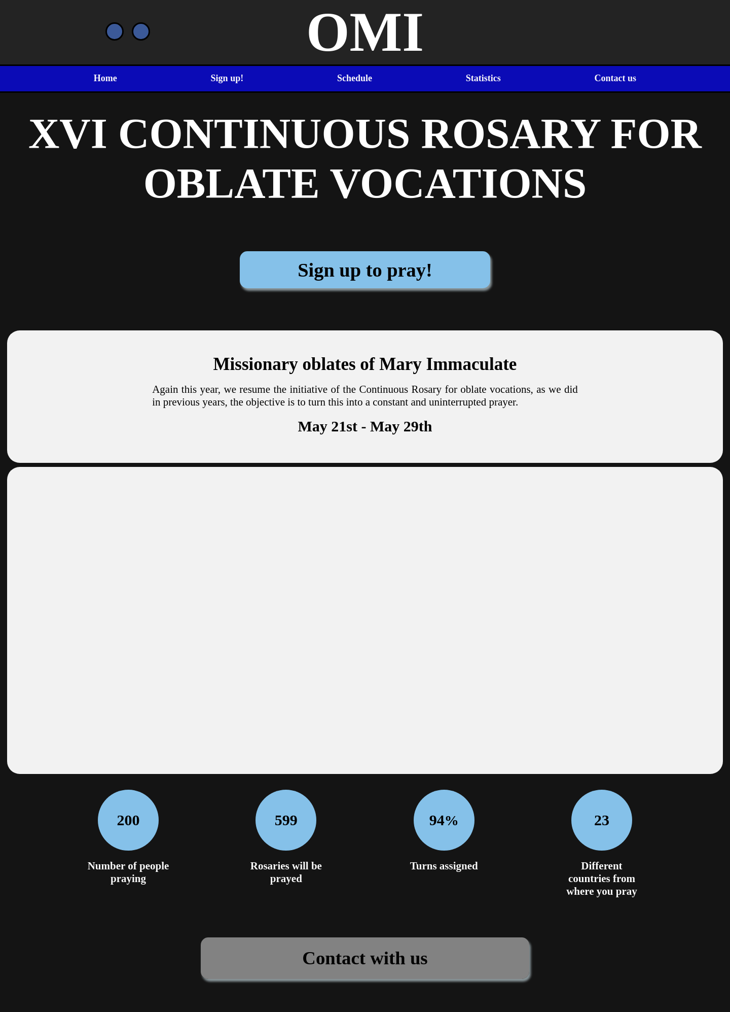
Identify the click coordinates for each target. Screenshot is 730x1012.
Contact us (616, 78)
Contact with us (364, 958)
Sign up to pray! (365, 270)
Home (105, 78)
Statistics (483, 78)
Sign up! (227, 78)
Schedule (354, 78)
